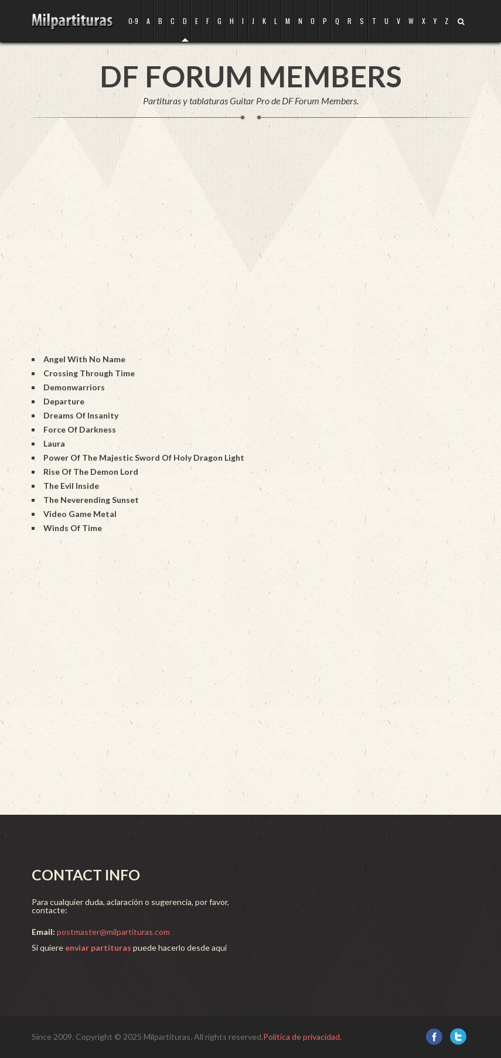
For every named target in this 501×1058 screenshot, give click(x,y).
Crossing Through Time (89, 373)
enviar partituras (98, 947)
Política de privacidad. (302, 1037)
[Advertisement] (245, 248)
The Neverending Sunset (91, 500)
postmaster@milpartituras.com (113, 932)
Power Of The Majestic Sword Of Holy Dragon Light (143, 457)
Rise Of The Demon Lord (90, 472)
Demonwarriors (74, 387)
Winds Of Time (72, 528)
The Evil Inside (71, 486)
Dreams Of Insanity (80, 415)
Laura (54, 443)
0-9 (133, 21)
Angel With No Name (84, 359)
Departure (63, 401)
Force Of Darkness (79, 429)
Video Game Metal (80, 514)
